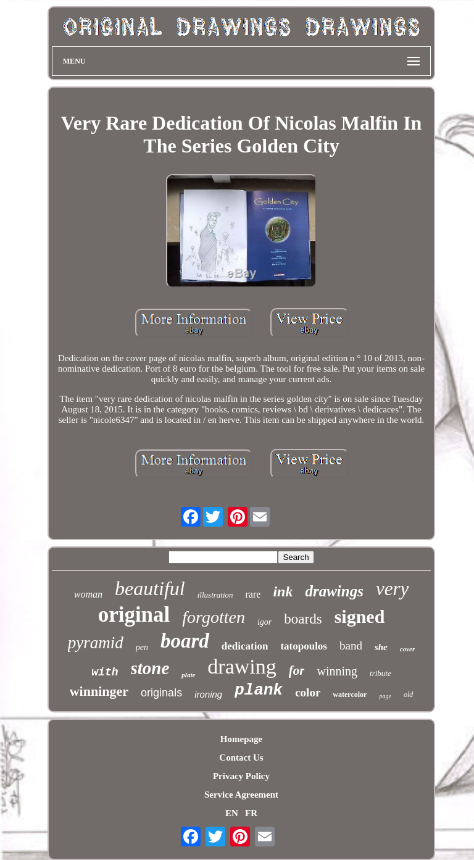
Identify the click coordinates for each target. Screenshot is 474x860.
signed (360, 616)
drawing (241, 666)
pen (142, 647)
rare (253, 594)
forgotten (213, 617)
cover (407, 649)
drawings (334, 591)
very (392, 588)
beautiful (150, 588)
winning (337, 671)
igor (264, 622)
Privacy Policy (241, 776)
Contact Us (241, 757)
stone (150, 668)
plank (259, 690)
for (297, 670)
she (381, 647)
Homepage (241, 739)
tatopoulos (303, 646)
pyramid (95, 642)
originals (161, 693)
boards (303, 619)
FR (251, 813)
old (408, 694)
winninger (99, 691)
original (134, 615)
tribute (380, 673)
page (385, 696)
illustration (215, 594)
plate (188, 674)
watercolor (350, 694)
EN (231, 813)
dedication (245, 646)
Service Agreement (241, 794)
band (350, 645)
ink (283, 591)
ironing (208, 694)
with (104, 672)
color (307, 692)
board (184, 641)
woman (88, 594)
